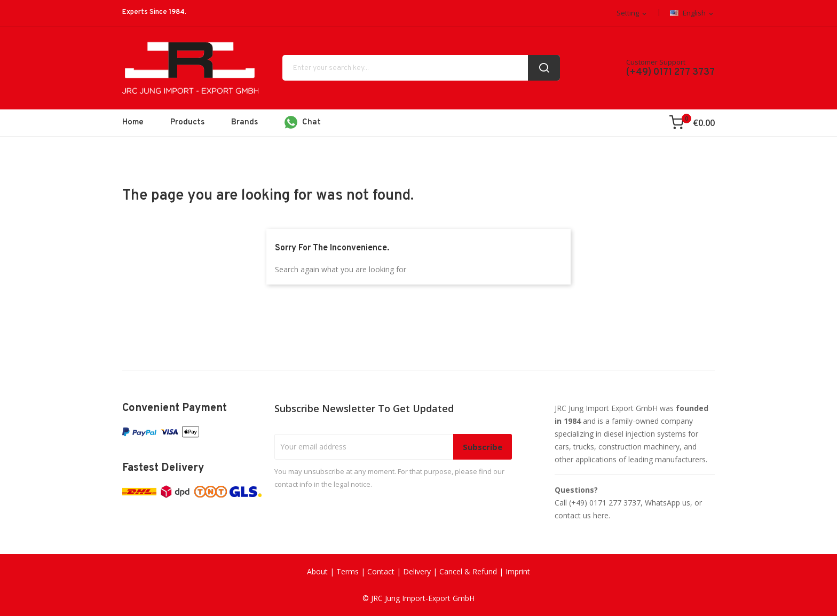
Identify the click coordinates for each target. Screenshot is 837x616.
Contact (380, 571)
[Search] (421, 68)
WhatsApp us (667, 502)
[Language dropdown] (692, 14)
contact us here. (582, 515)
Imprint (518, 571)
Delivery (417, 571)
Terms (347, 571)
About (317, 571)
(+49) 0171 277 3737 (670, 72)
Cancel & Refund (468, 571)
